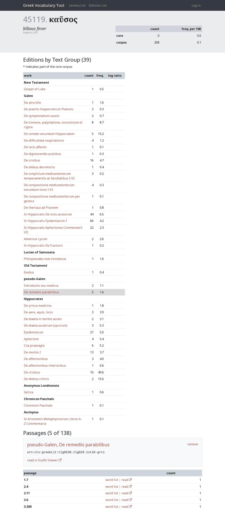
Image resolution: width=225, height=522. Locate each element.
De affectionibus (36, 359)
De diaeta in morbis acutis (43, 319)
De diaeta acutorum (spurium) (45, 325)
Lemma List (77, 5)
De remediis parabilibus (41, 292)
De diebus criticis (36, 379)
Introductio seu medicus (41, 285)
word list (111, 479)
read (126, 479)
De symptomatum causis (41, 116)
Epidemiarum (33, 332)
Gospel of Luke (34, 89)
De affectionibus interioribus (45, 365)
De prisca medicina (37, 305)
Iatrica (28, 392)
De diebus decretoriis (39, 167)
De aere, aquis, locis (38, 312)
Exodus (29, 272)
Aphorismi (31, 339)
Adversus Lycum (35, 239)
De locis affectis (35, 147)
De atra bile (32, 102)
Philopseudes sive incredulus (45, 259)
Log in (196, 5)
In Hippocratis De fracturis (43, 245)
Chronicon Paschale (38, 405)
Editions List (98, 5)
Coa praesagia (34, 345)
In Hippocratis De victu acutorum (48, 214)
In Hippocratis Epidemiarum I (45, 221)
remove (192, 444)
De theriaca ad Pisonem (41, 207)
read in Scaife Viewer (44, 460)
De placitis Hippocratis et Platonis (48, 109)
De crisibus (32, 160)
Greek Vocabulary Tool (43, 5)
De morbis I (32, 352)
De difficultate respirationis (44, 140)
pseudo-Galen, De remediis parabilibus (68, 444)
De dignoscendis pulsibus (42, 154)
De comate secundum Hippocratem (49, 134)
